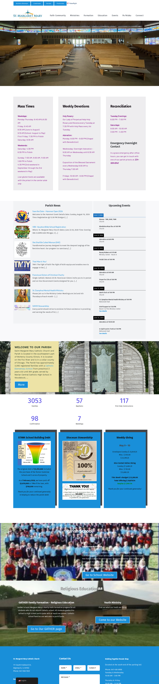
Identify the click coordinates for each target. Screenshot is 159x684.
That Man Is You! (39, 261)
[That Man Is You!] (22, 265)
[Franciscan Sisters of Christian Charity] (22, 280)
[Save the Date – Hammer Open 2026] (22, 216)
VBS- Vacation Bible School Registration (49, 227)
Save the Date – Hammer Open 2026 (47, 211)
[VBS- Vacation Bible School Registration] (22, 232)
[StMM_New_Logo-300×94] (27, 10)
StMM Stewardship (40, 306)
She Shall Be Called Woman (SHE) (46, 242)
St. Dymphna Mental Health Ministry (47, 290)
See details (103, 311)
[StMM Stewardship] (22, 307)
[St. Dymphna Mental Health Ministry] (22, 295)
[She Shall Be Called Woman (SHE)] (22, 249)
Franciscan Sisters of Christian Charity (48, 275)
